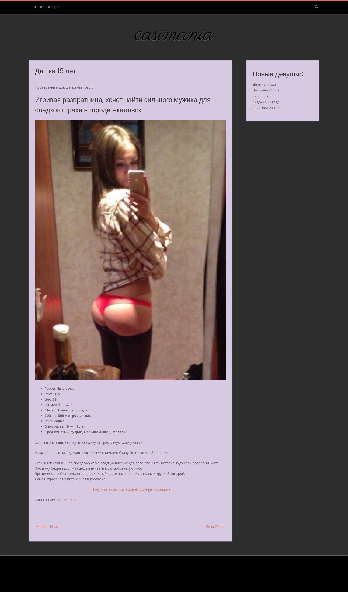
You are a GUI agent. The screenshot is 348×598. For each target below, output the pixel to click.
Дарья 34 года (264, 84)
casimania (174, 34)
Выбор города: (47, 7)
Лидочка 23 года (266, 102)
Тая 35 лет (261, 96)
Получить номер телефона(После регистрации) (130, 489)
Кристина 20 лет (266, 107)
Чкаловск (69, 499)
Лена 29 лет (215, 526)
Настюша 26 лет (266, 90)
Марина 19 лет (48, 526)
